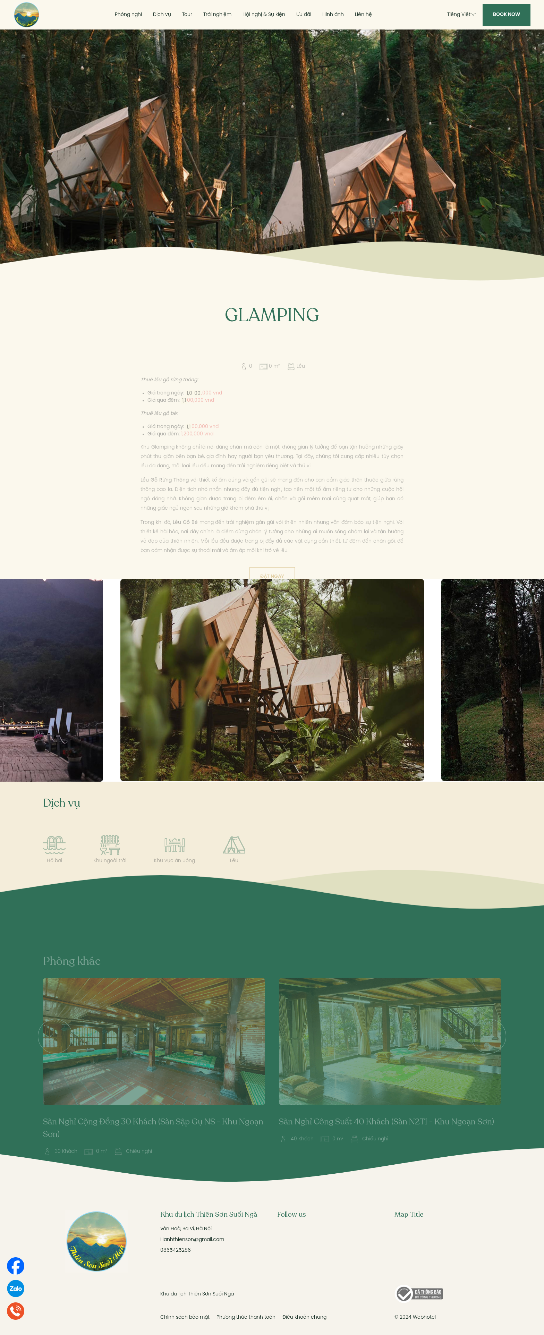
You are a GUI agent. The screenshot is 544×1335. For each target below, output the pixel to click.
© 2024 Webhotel (415, 1317)
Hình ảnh (333, 14)
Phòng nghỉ (128, 14)
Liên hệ (363, 14)
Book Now (506, 14)
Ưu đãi (303, 14)
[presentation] (55, 1047)
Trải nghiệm (217, 14)
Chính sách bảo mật (185, 1317)
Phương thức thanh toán (245, 1317)
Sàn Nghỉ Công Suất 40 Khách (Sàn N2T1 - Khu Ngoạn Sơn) (386, 1133)
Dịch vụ (162, 14)
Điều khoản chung (304, 1317)
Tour (187, 14)
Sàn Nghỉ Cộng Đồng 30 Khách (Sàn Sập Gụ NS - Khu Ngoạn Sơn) (153, 1139)
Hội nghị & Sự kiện (264, 14)
